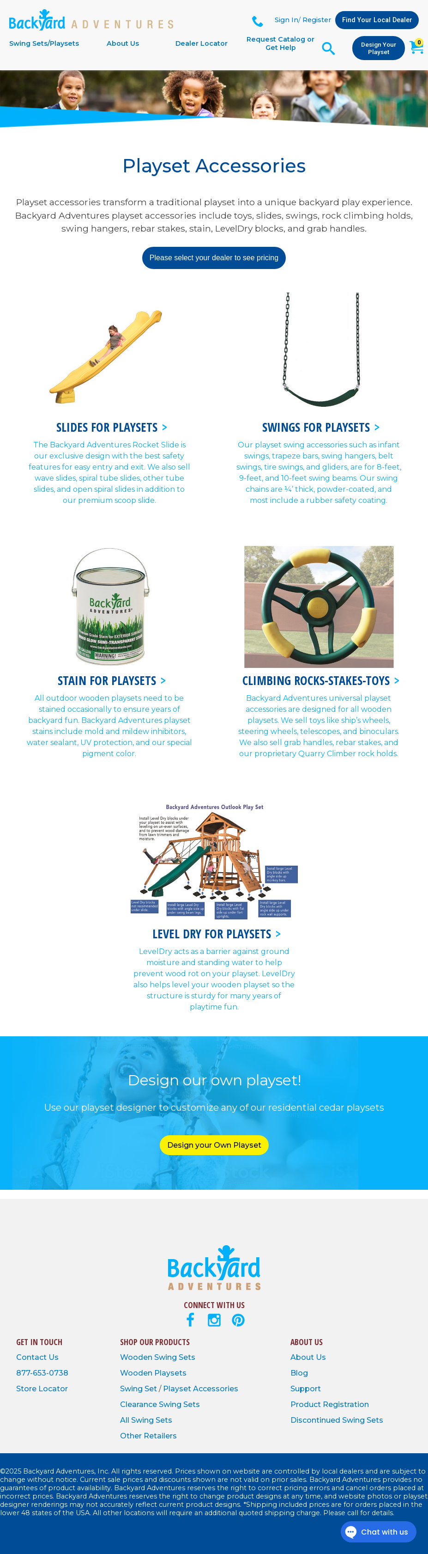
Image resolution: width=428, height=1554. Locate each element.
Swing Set (139, 1388)
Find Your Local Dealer (377, 20)
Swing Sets (174, 1357)
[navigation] (162, 43)
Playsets (170, 1373)
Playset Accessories (200, 1388)
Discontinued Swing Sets (336, 1420)
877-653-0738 (42, 1373)
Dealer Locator (201, 43)
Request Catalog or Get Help (280, 43)
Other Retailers (148, 1436)
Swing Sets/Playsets (44, 43)
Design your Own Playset (214, 1145)
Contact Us (37, 1357)
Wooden (137, 1357)
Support (305, 1388)
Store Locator (42, 1388)
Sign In (286, 20)
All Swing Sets (146, 1420)
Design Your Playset (378, 48)
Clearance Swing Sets (160, 1404)
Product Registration (329, 1404)
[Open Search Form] (328, 48)
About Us (123, 43)
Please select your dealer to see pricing (214, 258)
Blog (299, 1373)
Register (316, 20)
